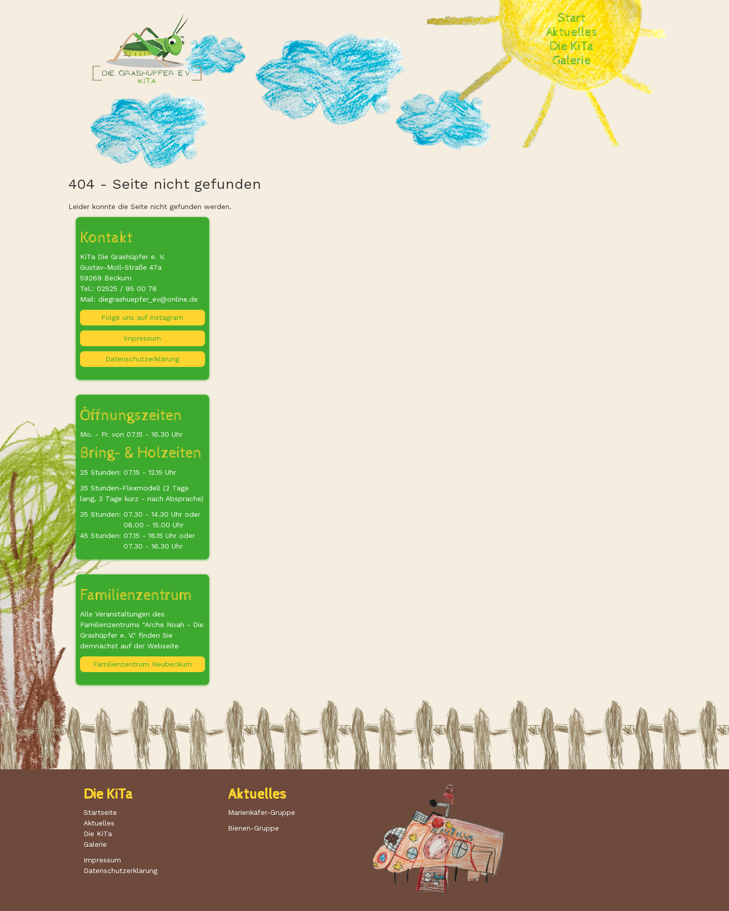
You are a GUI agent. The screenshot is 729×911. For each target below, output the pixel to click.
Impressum (142, 338)
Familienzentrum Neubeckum (142, 664)
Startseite (100, 812)
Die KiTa (571, 46)
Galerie (572, 61)
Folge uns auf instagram (142, 317)
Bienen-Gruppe (253, 828)
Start (572, 18)
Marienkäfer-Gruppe (261, 812)
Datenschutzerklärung (142, 359)
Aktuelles (571, 32)
